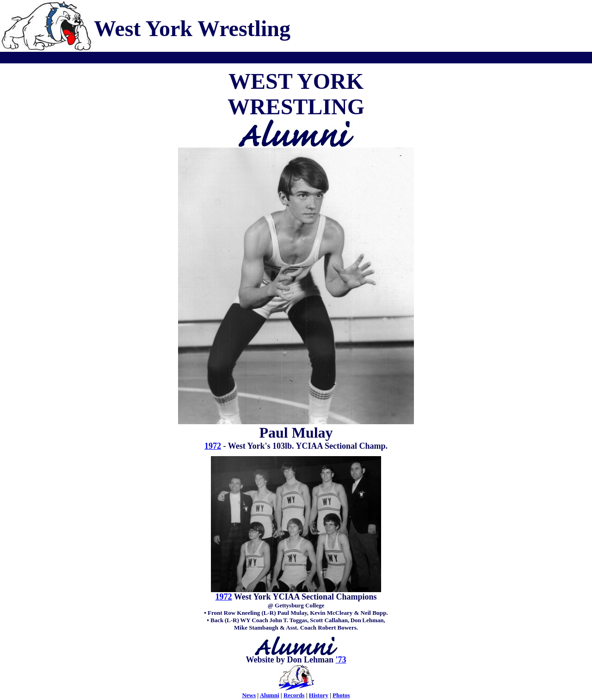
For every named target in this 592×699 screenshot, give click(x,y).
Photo (340, 695)
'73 (341, 659)
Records (294, 695)
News (249, 695)
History (318, 695)
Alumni (269, 695)
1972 (212, 446)
